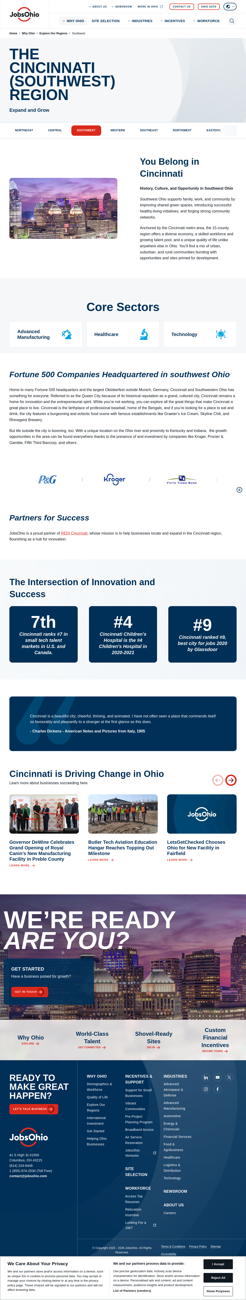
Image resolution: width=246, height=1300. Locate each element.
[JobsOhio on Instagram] (206, 1089)
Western (118, 130)
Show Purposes (218, 1291)
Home (13, 33)
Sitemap (215, 1246)
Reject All (218, 1278)
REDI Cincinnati (74, 533)
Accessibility (168, 1254)
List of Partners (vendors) (132, 1290)
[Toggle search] (232, 21)
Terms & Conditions (173, 1246)
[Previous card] (217, 780)
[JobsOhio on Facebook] (218, 1089)
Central (55, 130)
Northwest (182, 130)
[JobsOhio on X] (229, 1077)
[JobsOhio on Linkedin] (206, 1077)
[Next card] (231, 780)
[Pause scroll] (239, 490)
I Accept (218, 1264)
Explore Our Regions (53, 33)
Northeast (24, 130)
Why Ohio (28, 33)
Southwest (86, 130)
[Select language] (230, 6)
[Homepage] (25, 14)
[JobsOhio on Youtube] (218, 1077)
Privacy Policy (198, 1246)
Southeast (149, 130)
